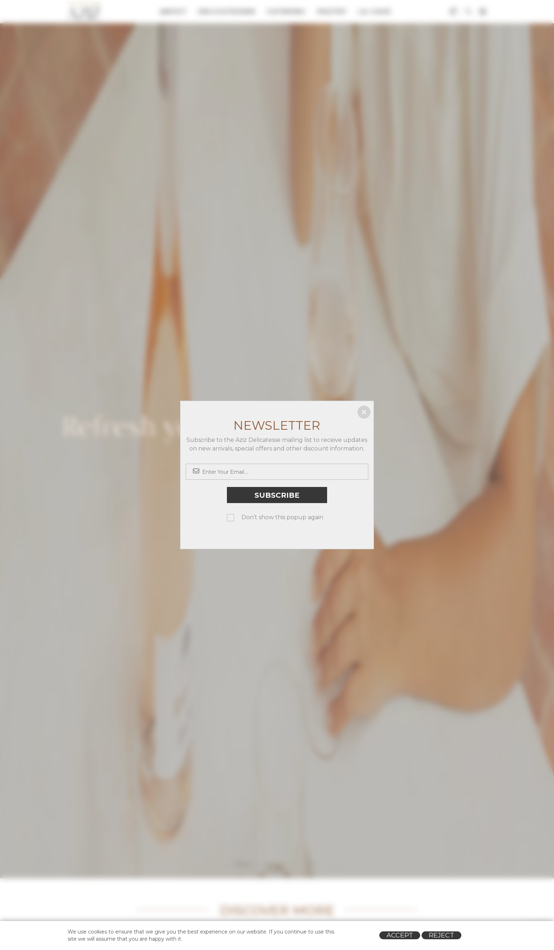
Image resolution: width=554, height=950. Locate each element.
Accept (400, 935)
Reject (441, 935)
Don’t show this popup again (282, 517)
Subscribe (277, 495)
